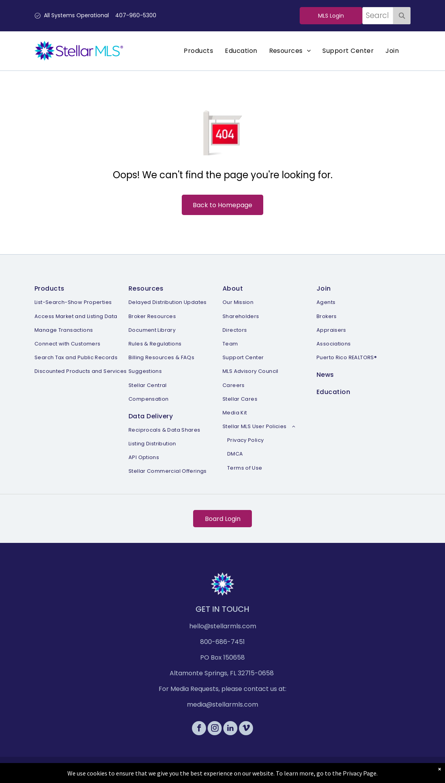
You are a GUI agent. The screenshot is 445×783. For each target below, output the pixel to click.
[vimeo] (246, 729)
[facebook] (199, 729)
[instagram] (215, 729)
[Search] (402, 15)
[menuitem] (198, 51)
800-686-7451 (222, 641)
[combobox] (377, 15)
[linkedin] (230, 729)
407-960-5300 (135, 15)
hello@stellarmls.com (222, 626)
